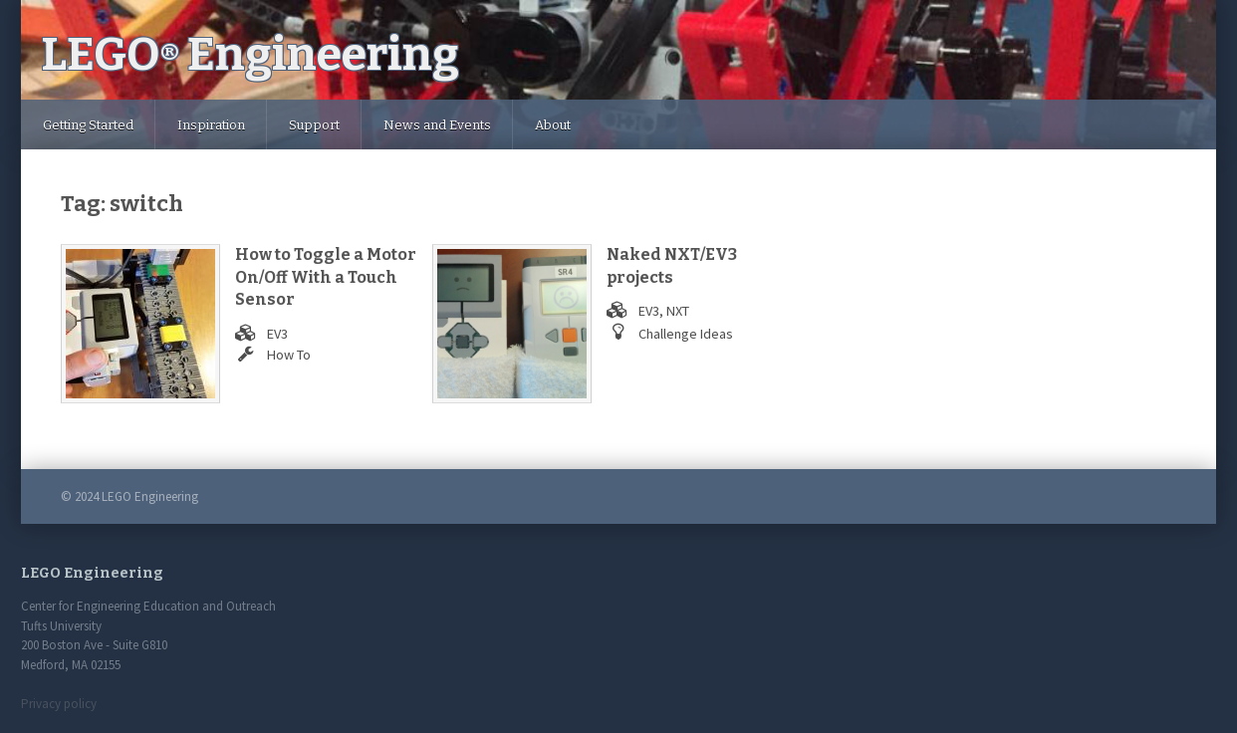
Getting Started (88, 125)
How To (289, 355)
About (553, 125)
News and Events (437, 125)
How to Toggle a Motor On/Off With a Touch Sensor (325, 277)
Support (314, 125)
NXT (677, 311)
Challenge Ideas (685, 334)
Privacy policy (59, 703)
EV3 (277, 334)
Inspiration (211, 125)
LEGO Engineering (250, 54)
